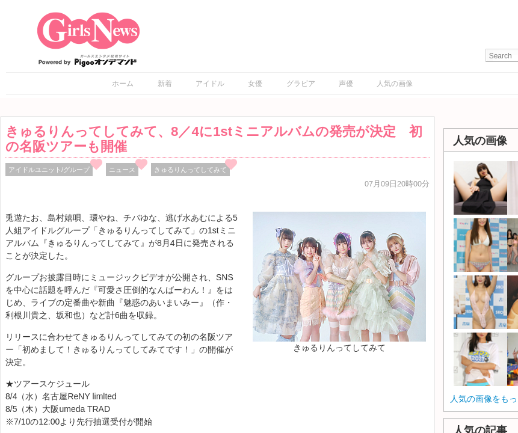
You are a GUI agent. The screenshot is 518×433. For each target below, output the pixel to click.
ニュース (122, 169)
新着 (165, 83)
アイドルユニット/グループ (49, 169)
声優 (346, 83)
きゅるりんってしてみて (190, 169)
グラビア (300, 83)
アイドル (210, 83)
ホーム (123, 83)
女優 (255, 83)
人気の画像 (395, 83)
